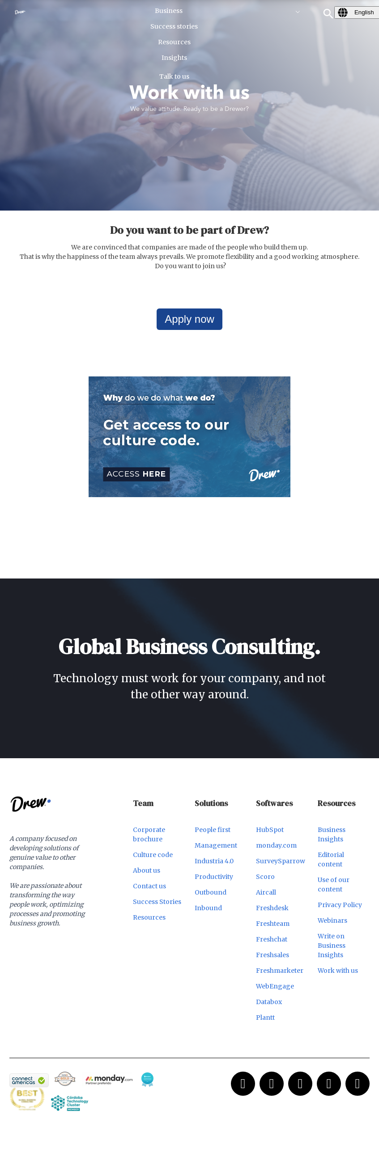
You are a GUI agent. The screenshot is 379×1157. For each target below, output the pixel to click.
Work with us (338, 971)
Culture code (153, 855)
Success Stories (157, 902)
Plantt (265, 1017)
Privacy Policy (340, 905)
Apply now (189, 319)
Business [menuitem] (169, 11)
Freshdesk (272, 908)
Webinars (332, 920)
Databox (269, 1002)
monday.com (276, 845)
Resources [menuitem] (174, 42)
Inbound (208, 908)
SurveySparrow (280, 861)
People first (212, 830)
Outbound (210, 892)
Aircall (266, 892)
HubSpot (270, 830)
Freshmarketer (279, 971)
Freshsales (272, 955)
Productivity (214, 877)
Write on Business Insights (331, 945)
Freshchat (271, 939)
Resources (149, 917)
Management (216, 845)
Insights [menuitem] (174, 58)
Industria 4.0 (214, 861)
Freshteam (273, 924)
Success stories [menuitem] (174, 26)
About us (146, 870)
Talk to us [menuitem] (174, 76)
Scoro (265, 877)
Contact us (149, 886)
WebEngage (275, 986)
